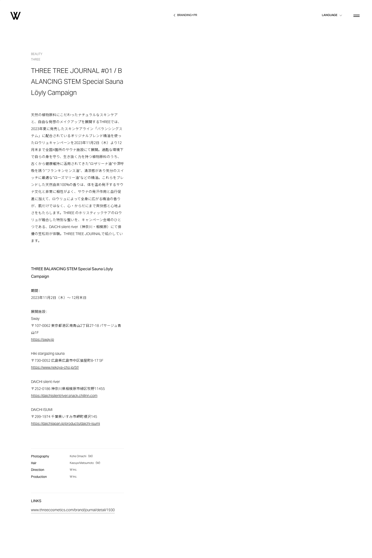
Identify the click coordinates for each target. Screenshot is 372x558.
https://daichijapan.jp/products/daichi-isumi (65, 424)
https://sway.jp (42, 340)
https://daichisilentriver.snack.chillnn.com (64, 396)
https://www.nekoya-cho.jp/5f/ (55, 368)
